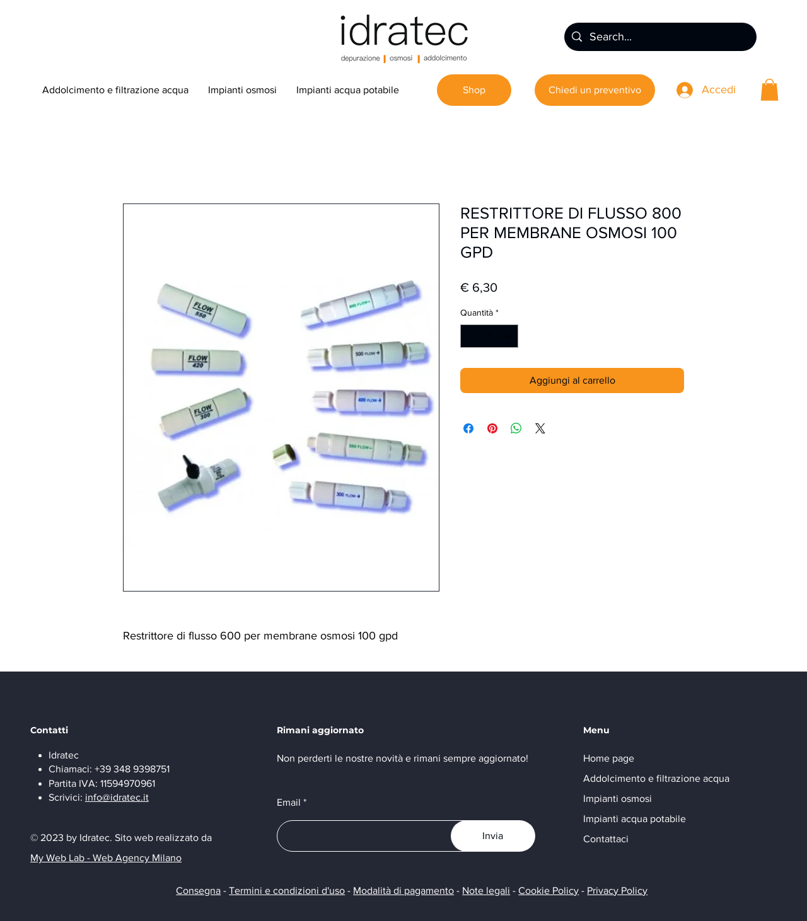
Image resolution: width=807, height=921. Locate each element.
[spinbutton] (489, 336)
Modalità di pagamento (403, 890)
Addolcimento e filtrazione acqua (656, 778)
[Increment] (508, 336)
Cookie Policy (548, 890)
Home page (608, 758)
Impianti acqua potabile (634, 818)
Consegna (198, 890)
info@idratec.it (117, 797)
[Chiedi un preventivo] (595, 90)
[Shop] (474, 90)
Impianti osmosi (617, 798)
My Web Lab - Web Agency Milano (106, 857)
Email (289, 803)
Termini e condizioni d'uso (287, 890)
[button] (769, 90)
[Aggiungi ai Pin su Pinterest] (492, 428)
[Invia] (493, 836)
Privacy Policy (617, 890)
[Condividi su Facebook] (468, 428)
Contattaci (606, 838)
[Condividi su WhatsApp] (516, 428)
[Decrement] (470, 336)
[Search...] (659, 37)
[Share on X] (540, 428)
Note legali (486, 890)
